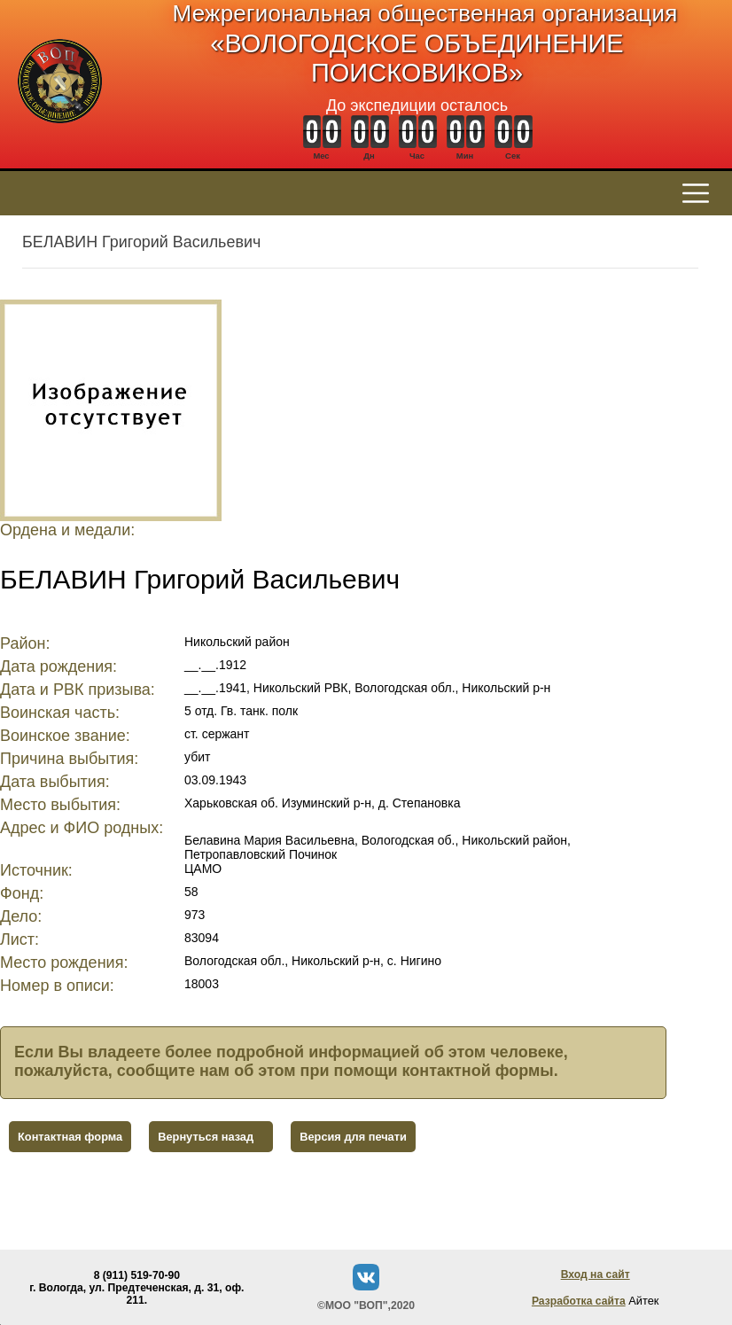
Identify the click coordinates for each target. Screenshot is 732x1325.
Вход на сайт (595, 1274)
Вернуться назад (205, 1136)
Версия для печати (353, 1136)
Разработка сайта (579, 1301)
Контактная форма (70, 1136)
